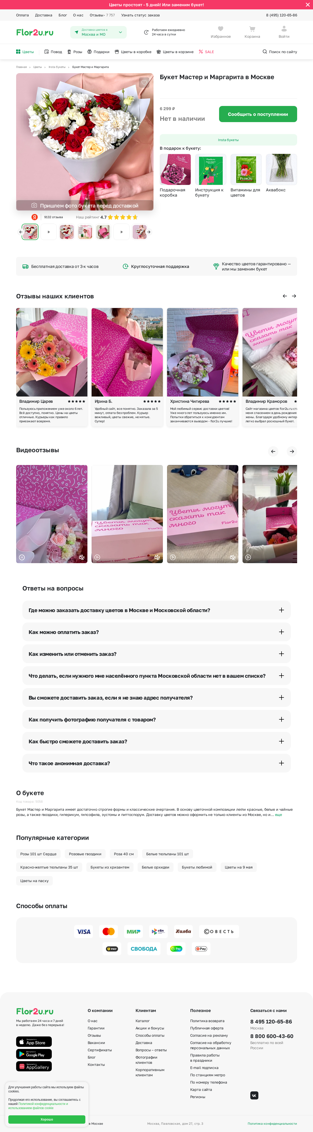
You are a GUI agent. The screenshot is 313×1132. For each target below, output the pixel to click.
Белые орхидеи (155, 867)
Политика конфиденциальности (272, 1123)
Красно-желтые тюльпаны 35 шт (49, 867)
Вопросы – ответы (151, 1050)
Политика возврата (207, 1020)
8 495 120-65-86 (271, 1021)
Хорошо (47, 1119)
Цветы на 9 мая (239, 867)
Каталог (143, 1020)
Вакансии (96, 1042)
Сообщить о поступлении (258, 114)
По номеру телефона (208, 1082)
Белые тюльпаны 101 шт (167, 854)
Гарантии (96, 1028)
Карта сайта (201, 1089)
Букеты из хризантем (110, 867)
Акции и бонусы (150, 1028)
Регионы (197, 1097)
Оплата (22, 15)
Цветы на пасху (34, 880)
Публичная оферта (207, 1028)
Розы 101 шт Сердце (38, 854)
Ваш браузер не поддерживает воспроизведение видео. (51, 514)
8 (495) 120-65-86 (281, 15)
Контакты (96, 1064)
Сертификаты (100, 1050)
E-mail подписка (204, 1067)
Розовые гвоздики (85, 854)
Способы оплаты (150, 1035)
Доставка (43, 15)
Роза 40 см (124, 854)
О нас (78, 15)
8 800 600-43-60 (271, 1036)
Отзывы (102, 15)
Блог (63, 15)
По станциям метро (207, 1075)
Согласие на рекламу (209, 1035)
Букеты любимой (197, 867)
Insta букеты (228, 140)
